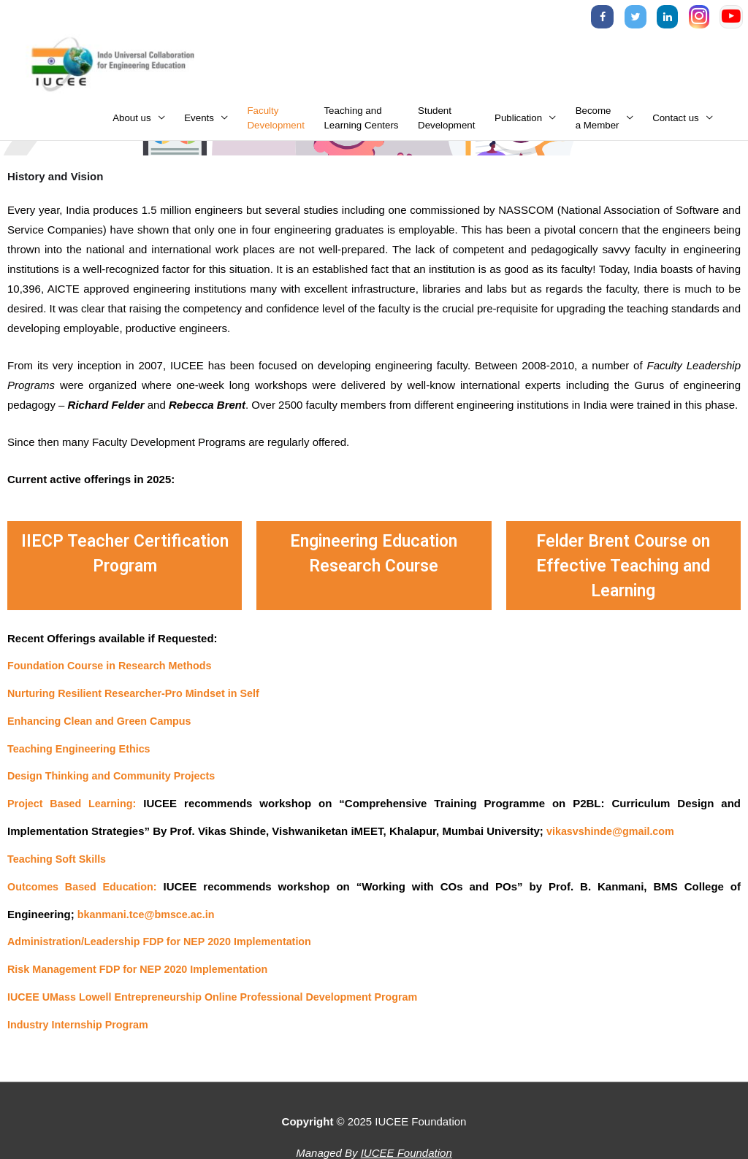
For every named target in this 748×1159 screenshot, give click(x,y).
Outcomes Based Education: (85, 890)
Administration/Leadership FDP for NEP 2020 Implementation (166, 945)
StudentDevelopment (446, 123)
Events (199, 123)
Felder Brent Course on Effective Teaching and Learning (623, 571)
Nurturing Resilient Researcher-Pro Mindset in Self (139, 699)
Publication (518, 123)
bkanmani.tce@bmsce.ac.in (149, 918)
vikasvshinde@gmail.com (613, 835)
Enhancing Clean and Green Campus (103, 726)
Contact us (675, 123)
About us (131, 123)
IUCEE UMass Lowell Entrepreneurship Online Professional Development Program (222, 999)
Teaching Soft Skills (58, 863)
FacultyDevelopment (276, 123)
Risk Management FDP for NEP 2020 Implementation (143, 972)
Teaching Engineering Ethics (82, 753)
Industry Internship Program (81, 1027)
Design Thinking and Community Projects (116, 780)
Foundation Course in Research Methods (114, 671)
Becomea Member (597, 123)
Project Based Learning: (74, 808)
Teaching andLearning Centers (361, 123)
